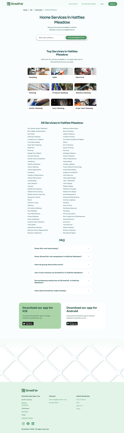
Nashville (25, 412)
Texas (23, 415)
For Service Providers (89, 4)
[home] (16, 4)
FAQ (77, 403)
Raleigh (24, 403)
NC (31, 10)
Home (25, 10)
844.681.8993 (53, 403)
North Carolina (27, 400)
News (78, 409)
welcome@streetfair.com (58, 400)
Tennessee (25, 408)
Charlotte (38, 10)
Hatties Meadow (51, 10)
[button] (103, 4)
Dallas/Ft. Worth (27, 418)
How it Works (73, 4)
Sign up (112, 4)
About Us (79, 406)
